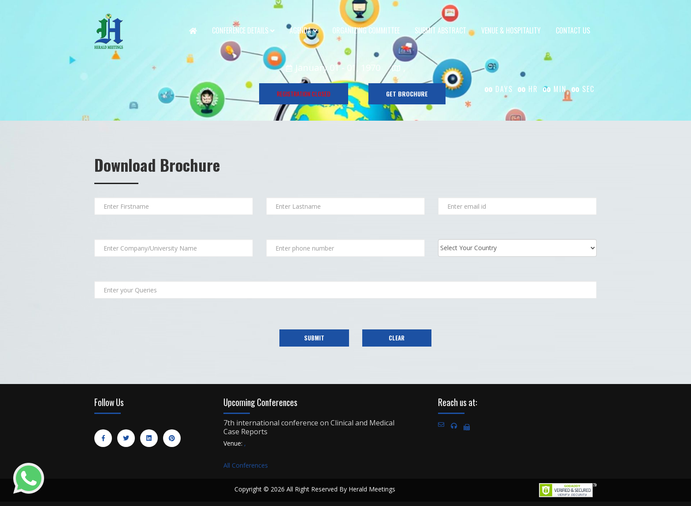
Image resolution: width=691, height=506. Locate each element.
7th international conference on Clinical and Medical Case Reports (308, 427)
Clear (397, 337)
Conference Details (243, 30)
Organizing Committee (366, 30)
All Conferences (245, 465)
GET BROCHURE (407, 93)
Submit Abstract (440, 30)
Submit (314, 337)
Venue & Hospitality (511, 30)
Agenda (303, 30)
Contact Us (573, 30)
